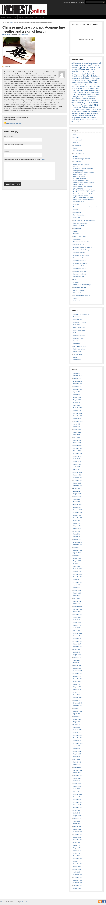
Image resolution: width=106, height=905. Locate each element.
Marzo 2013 (76, 791)
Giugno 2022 (77, 494)
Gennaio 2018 (77, 636)
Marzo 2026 (76, 373)
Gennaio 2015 (77, 732)
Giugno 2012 (77, 815)
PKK (79, 107)
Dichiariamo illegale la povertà (81, 159)
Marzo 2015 (76, 727)
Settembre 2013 (77, 775)
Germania (93, 84)
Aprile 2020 (76, 563)
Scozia (78, 111)
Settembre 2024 (77, 421)
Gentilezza (86, 84)
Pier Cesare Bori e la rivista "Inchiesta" (84, 190)
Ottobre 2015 (77, 708)
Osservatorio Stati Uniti (80, 268)
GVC (74, 333)
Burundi (80, 72)
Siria (98, 111)
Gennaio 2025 (77, 410)
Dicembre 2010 (77, 858)
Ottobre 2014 (77, 740)
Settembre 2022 (77, 486)
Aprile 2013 (76, 789)
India (73, 90)
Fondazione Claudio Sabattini (81, 180)
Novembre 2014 (77, 738)
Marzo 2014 (76, 759)
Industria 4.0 (80, 90)
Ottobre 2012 (77, 805)
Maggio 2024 (77, 432)
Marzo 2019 (76, 598)
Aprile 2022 (76, 499)
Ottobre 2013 (77, 773)
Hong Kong (92, 88)
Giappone (75, 86)
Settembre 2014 (77, 743)
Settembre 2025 (77, 389)
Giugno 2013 (77, 783)
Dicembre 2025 (77, 381)
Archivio (75, 142)
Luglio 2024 (76, 426)
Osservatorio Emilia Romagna (81, 250)
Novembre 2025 (77, 384)
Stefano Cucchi (77, 115)
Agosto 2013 (76, 778)
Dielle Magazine (77, 319)
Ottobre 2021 (77, 515)
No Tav (90, 103)
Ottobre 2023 (77, 451)
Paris (95, 105)
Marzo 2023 (76, 469)
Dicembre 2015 (77, 703)
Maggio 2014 (77, 754)
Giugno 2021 (77, 526)
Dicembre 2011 (77, 832)
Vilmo (80, 122)
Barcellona (81, 67)
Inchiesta (3, 902)
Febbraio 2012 (77, 826)
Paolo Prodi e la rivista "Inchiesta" (83, 186)
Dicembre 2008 (77, 883)
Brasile (74, 72)
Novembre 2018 (77, 609)
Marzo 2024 (76, 437)
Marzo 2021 (76, 534)
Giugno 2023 (77, 461)
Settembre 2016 (77, 679)
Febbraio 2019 (77, 601)
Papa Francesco (78, 188)
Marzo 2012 (76, 824)
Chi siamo (66, 2)
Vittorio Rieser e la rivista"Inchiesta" (83, 199)
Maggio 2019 (77, 593)
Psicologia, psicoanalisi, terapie (82, 285)
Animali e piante (77, 140)
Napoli (79, 103)
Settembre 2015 (77, 711)
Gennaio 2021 (77, 539)
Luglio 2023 (76, 459)
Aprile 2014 (76, 756)
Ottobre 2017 (77, 644)
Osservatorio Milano (79, 258)
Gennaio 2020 (77, 571)
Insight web (76, 343)
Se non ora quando (89, 111)
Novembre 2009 (77, 877)
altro (74, 134)
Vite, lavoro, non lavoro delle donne (83, 198)
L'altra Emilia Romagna (92, 92)
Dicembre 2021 (77, 510)
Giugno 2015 (77, 719)
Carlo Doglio (87, 72)
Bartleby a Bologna (78, 170)
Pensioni (75, 107)
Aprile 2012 (76, 821)
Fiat (90, 82)
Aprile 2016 (76, 692)
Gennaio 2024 (77, 443)
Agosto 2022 (76, 488)
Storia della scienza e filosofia (81, 295)
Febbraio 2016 (77, 697)
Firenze (95, 82)
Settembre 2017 (77, 646)
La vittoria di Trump (79, 94)
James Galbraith (94, 90)
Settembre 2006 (77, 885)
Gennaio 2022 (77, 507)
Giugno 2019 (77, 590)
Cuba (85, 76)
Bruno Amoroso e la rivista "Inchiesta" (84, 172)
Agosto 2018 (76, 617)
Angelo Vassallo (77, 65)
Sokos (75, 357)
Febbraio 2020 (77, 569)
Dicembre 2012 (77, 799)
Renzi (95, 109)
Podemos (85, 107)
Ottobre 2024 (77, 418)
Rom (99, 109)
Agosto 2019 (76, 585)
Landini (97, 94)
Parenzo (84, 105)
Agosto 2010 (76, 866)
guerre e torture (81, 88)
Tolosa (89, 117)
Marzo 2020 (76, 566)
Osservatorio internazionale (81, 255)
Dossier (3, 17)
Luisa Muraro (91, 97)
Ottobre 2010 (77, 861)
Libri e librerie (77, 228)
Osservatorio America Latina (81, 242)
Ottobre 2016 (77, 676)
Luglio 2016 (76, 684)
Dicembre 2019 (77, 574)
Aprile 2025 (76, 402)
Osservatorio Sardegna (80, 263)
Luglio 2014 (76, 748)
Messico (75, 101)
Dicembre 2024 (77, 413)
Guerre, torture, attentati (80, 223)
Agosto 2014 (76, 746)
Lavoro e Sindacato (78, 226)
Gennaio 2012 (77, 829)
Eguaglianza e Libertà (79, 322)
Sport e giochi (77, 293)
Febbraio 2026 (77, 376)
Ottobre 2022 (77, 483)
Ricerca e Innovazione (79, 287)
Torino (94, 117)
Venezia (74, 122)
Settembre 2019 (77, 582)
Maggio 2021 (77, 528)
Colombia (75, 76)
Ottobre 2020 (77, 547)
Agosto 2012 (76, 810)
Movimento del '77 (84, 101)
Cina (94, 72)
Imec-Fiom (76, 341)
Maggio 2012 (77, 818)
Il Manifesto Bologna (79, 335)
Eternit (82, 82)
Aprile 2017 (76, 660)
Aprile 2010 (76, 872)
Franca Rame (76, 84)
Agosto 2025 (76, 392)
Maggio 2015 (77, 722)
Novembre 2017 (77, 641)
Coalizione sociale (78, 74)
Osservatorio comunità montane (82, 247)
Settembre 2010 (77, 864)
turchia (88, 120)
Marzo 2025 (76, 405)
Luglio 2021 (76, 523)
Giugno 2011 (77, 848)
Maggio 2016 (77, 689)
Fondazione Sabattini (79, 330)
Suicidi (85, 115)
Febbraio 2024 (77, 440)
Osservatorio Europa (79, 252)
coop (80, 76)
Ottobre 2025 (77, 386)
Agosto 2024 (76, 424)
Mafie (74, 99)
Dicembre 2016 (77, 671)
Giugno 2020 (77, 558)
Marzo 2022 (76, 502)
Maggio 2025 (77, 400)
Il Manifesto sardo (78, 338)
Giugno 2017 (77, 655)
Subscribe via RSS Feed (13, 123)
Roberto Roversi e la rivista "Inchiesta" (84, 194)
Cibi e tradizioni (77, 151)
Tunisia (82, 120)
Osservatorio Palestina (79, 260)
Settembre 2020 (77, 550)
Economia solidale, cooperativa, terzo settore (86, 207)
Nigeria (84, 103)
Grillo (74, 88)
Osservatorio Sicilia (78, 266)
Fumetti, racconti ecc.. (79, 215)
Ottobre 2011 (77, 837)
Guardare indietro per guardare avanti (84, 220)
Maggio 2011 (77, 850)
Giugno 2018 (77, 622)
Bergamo (97, 67)
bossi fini (93, 70)
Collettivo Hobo (90, 74)
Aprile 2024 (76, 435)
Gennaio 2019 (77, 604)
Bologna (84, 69)
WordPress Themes (25, 902)
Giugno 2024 (77, 429)
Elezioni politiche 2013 (79, 176)
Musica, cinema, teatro (79, 236)
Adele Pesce (76, 63)
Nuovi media (76, 239)
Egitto (78, 80)
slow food (75, 113)
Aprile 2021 (76, 531)
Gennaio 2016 (77, 700)
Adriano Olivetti (86, 63)
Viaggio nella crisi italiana (80, 196)
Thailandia (83, 117)
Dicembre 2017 (77, 638)
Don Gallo (81, 78)
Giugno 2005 (77, 888)
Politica (92, 107)
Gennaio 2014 (77, 765)
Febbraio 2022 (77, 504)
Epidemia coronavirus (79, 178)
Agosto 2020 (76, 553)
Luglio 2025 (76, 394)
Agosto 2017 (76, 649)
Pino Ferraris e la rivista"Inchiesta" (83, 192)
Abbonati (74, 2)
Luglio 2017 (76, 652)
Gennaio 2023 (77, 475)
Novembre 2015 (77, 705)
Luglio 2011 (76, 845)
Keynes (80, 92)
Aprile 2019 (76, 596)
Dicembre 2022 (77, 477)
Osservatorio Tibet (39, 17)
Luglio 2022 (76, 491)
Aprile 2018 (76, 628)
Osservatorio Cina (78, 244)
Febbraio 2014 (77, 762)
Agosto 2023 (76, 456)
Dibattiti (9, 17)
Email (13, 144)
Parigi (90, 105)
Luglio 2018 (76, 620)
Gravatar (42, 159)
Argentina (87, 65)
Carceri (75, 148)
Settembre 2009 (77, 880)
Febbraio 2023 (77, 472)
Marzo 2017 (76, 663)
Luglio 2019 (76, 587)
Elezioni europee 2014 (79, 174)
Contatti (81, 2)
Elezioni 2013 (85, 80)
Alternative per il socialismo (81, 314)
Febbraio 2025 (77, 408)
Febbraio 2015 (77, 730)
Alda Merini (97, 63)
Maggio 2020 (77, 561)
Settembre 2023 (77, 453)
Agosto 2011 (76, 842)
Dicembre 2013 (77, 767)
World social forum (78, 201)
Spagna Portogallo (91, 113)
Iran (86, 90)
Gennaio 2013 (77, 797)
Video (14, 17)
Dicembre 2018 (77, 606)
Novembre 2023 (77, 448)
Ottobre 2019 (77, 579)
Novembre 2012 (77, 802)
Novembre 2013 (77, 770)
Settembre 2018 (77, 614)
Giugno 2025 (77, 397)
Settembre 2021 (77, 518)
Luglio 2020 (76, 555)
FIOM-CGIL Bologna (79, 327)
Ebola (74, 80)
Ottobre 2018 (77, 612)
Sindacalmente (77, 354)
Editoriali (21, 17)
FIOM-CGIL (76, 325)
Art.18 (93, 65)
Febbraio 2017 (77, 665)
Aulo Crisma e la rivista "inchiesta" (83, 169)
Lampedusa (90, 94)
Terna (95, 115)
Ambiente (76, 137)
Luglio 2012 (76, 813)
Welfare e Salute (78, 301)
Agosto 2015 (76, 714)
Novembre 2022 (77, 480)
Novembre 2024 (77, 416)
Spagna (82, 113)
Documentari (77, 161)
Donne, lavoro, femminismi (81, 164)
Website (6, 152)
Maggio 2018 (77, 625)
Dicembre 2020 (77, 542)
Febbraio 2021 (77, 536)
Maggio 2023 (77, 464)
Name (8, 136)
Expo (87, 82)
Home (11, 22)
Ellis (78, 82)
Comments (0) (24, 34)
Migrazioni (76, 231)
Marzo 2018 (76, 630)
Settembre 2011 (77, 840)
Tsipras (76, 119)
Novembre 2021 (77, 512)
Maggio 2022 (77, 496)
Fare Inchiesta (29, 17)
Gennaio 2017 (77, 668)
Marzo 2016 (76, 695)
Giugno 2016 (77, 687)
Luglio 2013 (76, 781)
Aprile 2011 (76, 853)
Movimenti (76, 234)
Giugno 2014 (77, 751)
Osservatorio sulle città (79, 274)
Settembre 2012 (77, 807)
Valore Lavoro (77, 360)
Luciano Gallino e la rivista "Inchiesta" (84, 182)
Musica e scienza (78, 184)
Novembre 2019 (77, 577)
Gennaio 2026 (77, 378)
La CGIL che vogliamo (79, 346)
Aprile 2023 (76, 467)
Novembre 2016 (77, 673)
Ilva (97, 88)
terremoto (75, 117)
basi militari (89, 67)
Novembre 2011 (77, 834)
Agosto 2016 (76, 681)
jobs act (74, 92)
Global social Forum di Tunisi (89, 86)
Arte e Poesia (77, 145)
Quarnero (89, 109)
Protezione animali (78, 109)
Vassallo (94, 120)
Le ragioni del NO (79, 97)
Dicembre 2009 (77, 874)
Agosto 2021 (76, 520)
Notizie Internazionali (79, 349)
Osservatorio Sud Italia (79, 271)
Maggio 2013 (77, 786)
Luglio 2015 (76, 716)
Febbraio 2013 (77, 794)
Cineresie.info (77, 317)
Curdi (89, 76)
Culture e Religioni (78, 153)
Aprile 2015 (76, 724)
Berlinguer (75, 70)
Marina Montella (82, 99)
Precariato (76, 282)
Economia (76, 204)
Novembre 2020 (77, 545)
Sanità (74, 111)
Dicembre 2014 (77, 735)
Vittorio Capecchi (6, 34)
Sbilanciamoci (77, 351)
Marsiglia (92, 99)
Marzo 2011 (76, 856)
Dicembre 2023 (77, 445)
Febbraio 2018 (77, 633)
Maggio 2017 (77, 657)
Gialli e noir (76, 217)
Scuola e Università (78, 290)
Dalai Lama (95, 76)
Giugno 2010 (77, 869)
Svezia (90, 115)
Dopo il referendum (92, 78)
